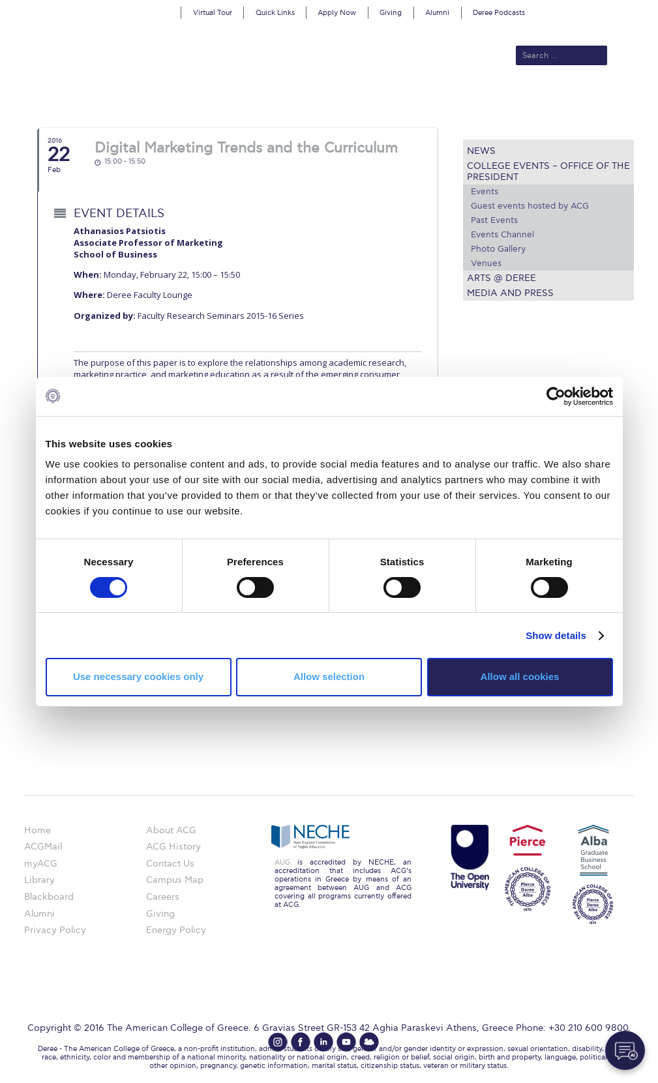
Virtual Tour (212, 12)
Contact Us (170, 863)
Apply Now (337, 12)
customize (602, 9)
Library (39, 879)
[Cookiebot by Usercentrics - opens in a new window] (556, 396)
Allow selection (329, 676)
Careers (162, 896)
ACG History (173, 846)
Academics (291, 99)
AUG (282, 862)
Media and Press (510, 293)
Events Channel (502, 235)
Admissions (229, 99)
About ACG (167, 99)
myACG (40, 863)
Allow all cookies (520, 676)
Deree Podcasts (499, 12)
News (481, 150)
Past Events (494, 220)
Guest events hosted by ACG (530, 206)
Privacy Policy (55, 930)
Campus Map (174, 879)
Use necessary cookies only (138, 676)
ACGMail (43, 846)
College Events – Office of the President (548, 171)
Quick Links (275, 12)
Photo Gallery (498, 249)
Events (484, 191)
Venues (486, 263)
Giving (391, 12)
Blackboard (49, 896)
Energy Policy (176, 930)
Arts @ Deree (501, 278)
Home (37, 830)
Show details (556, 635)
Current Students (538, 99)
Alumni (437, 12)
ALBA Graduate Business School (405, 99)
